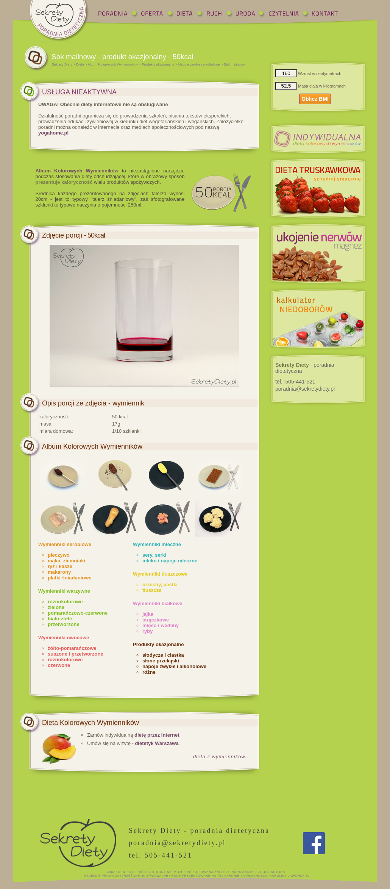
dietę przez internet (156, 735)
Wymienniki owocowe (63, 637)
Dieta (80, 64)
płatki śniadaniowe (70, 578)
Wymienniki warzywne (64, 591)
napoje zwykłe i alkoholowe (174, 666)
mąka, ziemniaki (66, 560)
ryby (147, 631)
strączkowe (155, 620)
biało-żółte (60, 618)
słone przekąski (160, 661)
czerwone (59, 665)
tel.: (295, 382)
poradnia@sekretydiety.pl (305, 389)
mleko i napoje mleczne (169, 560)
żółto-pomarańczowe (72, 648)
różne (149, 672)
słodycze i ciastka (163, 655)
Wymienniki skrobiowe (64, 544)
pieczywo (59, 555)
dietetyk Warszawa (156, 743)
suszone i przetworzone (75, 654)
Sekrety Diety (62, 64)
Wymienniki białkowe (158, 603)
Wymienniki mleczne (157, 544)
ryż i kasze (60, 566)
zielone (56, 607)
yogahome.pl (53, 133)
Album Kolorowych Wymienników (113, 64)
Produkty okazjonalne (158, 64)
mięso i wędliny (160, 625)
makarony (59, 572)
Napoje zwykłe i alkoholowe (199, 64)
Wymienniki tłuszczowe (160, 574)
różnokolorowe (65, 601)
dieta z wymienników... (221, 756)
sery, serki (154, 555)
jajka (147, 614)
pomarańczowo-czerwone (78, 613)
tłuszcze (152, 590)
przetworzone (64, 624)
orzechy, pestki (160, 584)
